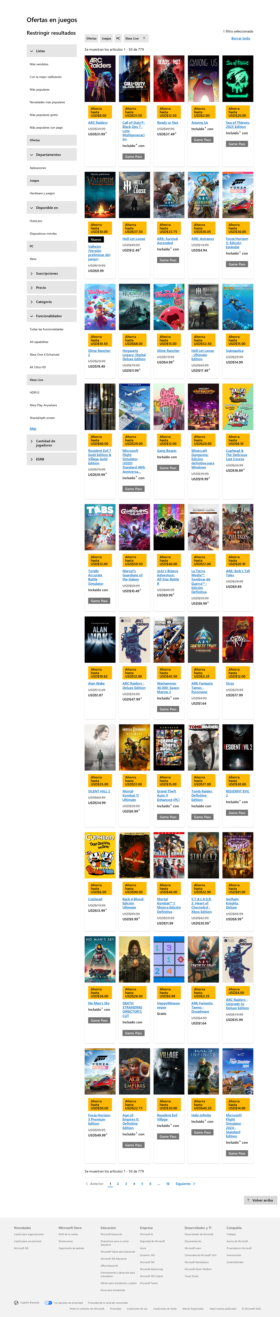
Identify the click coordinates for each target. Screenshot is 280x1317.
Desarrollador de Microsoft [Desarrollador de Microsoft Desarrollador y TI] (199, 1234)
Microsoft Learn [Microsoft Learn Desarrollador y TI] (193, 1248)
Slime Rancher (168, 350)
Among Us (199, 122)
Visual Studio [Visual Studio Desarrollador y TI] (192, 1276)
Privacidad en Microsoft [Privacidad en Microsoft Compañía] (239, 1248)
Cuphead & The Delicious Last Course (236, 454)
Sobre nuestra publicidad (223, 1308)
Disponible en (44, 207)
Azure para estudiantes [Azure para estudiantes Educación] (113, 1290)
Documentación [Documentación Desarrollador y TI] (193, 1241)
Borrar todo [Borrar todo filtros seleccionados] (240, 38)
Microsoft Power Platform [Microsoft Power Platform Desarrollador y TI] (198, 1269)
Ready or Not (167, 122)
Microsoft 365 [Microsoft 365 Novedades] (21, 1248)
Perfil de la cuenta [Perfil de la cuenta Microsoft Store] (68, 1234)
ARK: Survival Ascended (167, 240)
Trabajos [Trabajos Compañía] (231, 1234)
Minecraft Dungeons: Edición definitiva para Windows (202, 459)
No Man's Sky (99, 1003)
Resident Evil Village (167, 1117)
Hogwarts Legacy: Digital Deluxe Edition (134, 354)
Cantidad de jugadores (42, 443)
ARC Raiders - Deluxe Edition (133, 685)
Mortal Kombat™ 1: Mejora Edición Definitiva (169, 905)
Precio (38, 287)
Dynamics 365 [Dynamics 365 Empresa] (147, 1255)
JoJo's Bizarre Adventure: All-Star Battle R (168, 577)
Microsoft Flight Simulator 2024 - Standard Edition (234, 1125)
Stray (230, 683)
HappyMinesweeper (168, 1005)
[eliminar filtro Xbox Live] (144, 38)
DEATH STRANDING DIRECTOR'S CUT (132, 1009)
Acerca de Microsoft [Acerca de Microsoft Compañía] (237, 1241)
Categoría (41, 301)
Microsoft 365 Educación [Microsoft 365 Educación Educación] (114, 1258)
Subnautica (234, 350)
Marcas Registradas (193, 1308)
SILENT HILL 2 (99, 791)
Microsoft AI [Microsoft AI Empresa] (146, 1234)
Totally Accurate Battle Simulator (95, 577)
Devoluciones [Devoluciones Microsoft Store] (66, 1241)
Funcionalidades (46, 315)
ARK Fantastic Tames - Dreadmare (202, 1007)
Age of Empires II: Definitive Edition (130, 1121)
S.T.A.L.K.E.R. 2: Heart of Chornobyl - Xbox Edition (201, 905)
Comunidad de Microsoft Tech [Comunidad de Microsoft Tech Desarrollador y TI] (200, 1255)
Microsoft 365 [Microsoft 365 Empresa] (147, 1262)
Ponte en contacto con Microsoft (87, 1308)
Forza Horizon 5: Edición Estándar (237, 242)
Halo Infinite (201, 1115)
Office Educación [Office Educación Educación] (109, 1265)
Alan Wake (96, 683)
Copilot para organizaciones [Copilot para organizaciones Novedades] (29, 1234)
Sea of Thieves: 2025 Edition (238, 124)
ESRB (37, 459)
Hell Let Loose (133, 238)
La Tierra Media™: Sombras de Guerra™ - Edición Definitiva (200, 581)
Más (33, 428)
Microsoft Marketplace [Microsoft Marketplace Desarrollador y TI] (197, 1262)
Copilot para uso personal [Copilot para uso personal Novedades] (27, 1241)
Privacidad (115, 1308)
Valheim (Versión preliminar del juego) (99, 252)
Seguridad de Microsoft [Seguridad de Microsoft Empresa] (152, 1241)
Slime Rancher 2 (99, 352)
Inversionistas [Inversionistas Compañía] (234, 1255)
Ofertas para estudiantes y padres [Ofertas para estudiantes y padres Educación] (119, 1283)
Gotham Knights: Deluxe (232, 903)
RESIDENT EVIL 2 (237, 793)
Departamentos (45, 154)
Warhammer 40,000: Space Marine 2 (168, 687)
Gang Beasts (167, 450)
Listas (37, 50)
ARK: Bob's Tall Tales (238, 572)
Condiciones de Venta (165, 1308)
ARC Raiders (98, 122)
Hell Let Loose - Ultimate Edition (202, 354)
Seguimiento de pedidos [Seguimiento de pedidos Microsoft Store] (71, 1248)
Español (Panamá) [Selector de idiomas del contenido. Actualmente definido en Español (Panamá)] (30, 1302)
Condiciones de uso (137, 1308)
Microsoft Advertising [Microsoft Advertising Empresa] (151, 1269)
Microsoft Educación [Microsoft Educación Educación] (111, 1234)
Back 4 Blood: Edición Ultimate (133, 903)
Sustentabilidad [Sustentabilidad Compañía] (235, 1262)
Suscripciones (44, 273)
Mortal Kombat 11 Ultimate (130, 795)
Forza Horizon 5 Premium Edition (99, 1119)
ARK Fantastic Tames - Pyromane (202, 687)
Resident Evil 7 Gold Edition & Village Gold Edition (99, 456)
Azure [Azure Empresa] (143, 1248)
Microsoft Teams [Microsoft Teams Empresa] (149, 1283)
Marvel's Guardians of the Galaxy (132, 574)
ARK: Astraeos (202, 238)
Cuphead (95, 899)
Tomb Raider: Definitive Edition (202, 795)
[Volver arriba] (260, 1200)
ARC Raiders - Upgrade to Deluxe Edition (237, 1003)
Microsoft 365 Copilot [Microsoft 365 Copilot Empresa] (151, 1276)
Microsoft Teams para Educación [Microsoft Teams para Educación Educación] (118, 1251)
